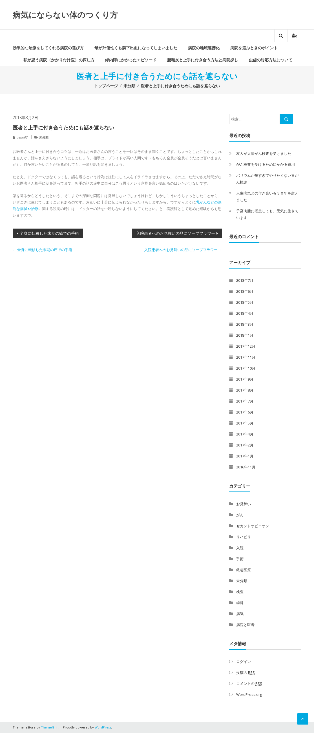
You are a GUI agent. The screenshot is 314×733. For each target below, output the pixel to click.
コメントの (249, 683)
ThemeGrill (49, 727)
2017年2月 (244, 445)
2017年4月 (244, 434)
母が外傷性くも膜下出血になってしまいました (135, 47)
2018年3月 (244, 324)
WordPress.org (249, 694)
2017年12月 (245, 346)
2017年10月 (245, 368)
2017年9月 (244, 379)
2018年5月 (244, 302)
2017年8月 (244, 390)
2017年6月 (244, 412)
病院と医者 (245, 624)
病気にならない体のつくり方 (65, 14)
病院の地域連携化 (204, 47)
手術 (240, 558)
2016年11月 (245, 467)
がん (240, 514)
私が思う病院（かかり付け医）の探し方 (58, 59)
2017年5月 (244, 423)
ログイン (243, 661)
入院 (240, 547)
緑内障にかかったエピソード (130, 59)
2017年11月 (245, 357)
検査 (240, 591)
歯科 (240, 602)
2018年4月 (244, 313)
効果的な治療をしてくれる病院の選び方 (48, 47)
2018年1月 (244, 335)
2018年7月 (244, 280)
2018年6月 (244, 291)
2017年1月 (244, 456)
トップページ (106, 85)
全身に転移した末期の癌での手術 (49, 233)
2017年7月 (244, 401)
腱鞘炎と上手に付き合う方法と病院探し (202, 59)
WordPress (103, 727)
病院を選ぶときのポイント (254, 47)
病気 (240, 613)
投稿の (245, 672)
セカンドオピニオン (252, 525)
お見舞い (243, 503)
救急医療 (243, 569)
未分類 (129, 85)
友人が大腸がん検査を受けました (263, 153)
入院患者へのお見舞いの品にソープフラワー (175, 233)
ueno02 (21, 137)
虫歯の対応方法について (270, 59)
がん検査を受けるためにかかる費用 (265, 164)
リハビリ (243, 536)
